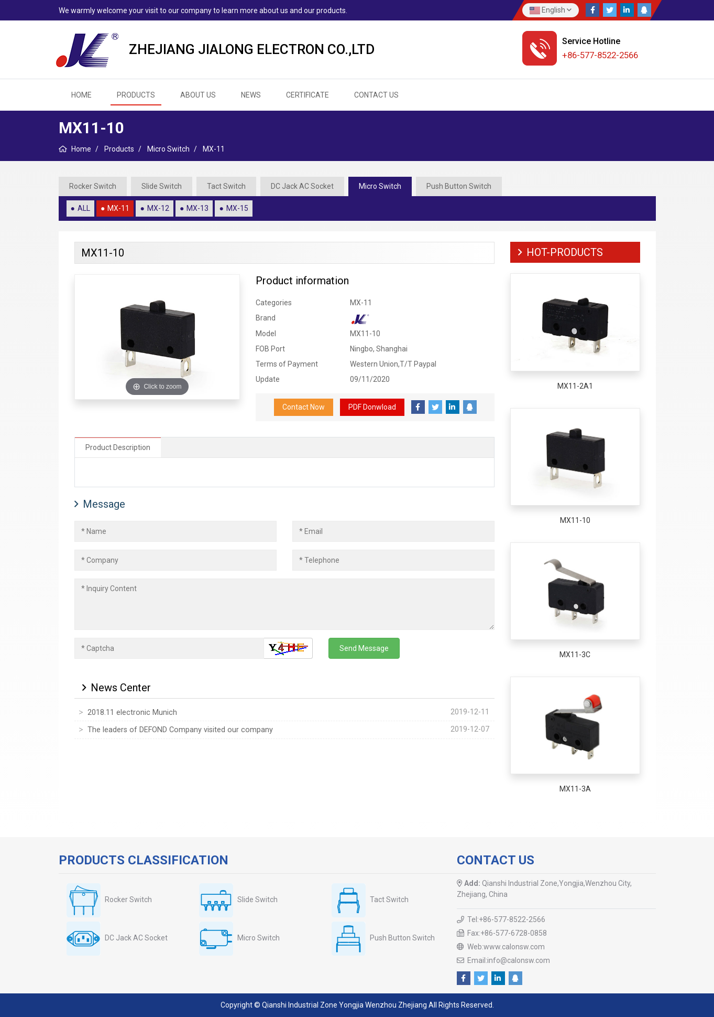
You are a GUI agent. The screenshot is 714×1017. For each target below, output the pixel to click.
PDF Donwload (372, 407)
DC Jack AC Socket (302, 186)
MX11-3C (574, 654)
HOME (81, 95)
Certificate (307, 95)
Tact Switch (226, 186)
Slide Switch (161, 186)
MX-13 (197, 208)
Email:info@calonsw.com (508, 960)
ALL (84, 208)
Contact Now (303, 407)
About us (198, 95)
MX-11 (118, 208)
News (251, 95)
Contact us (376, 95)
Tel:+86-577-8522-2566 (506, 919)
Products (136, 95)
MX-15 (237, 208)
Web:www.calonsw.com (506, 947)
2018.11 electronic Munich (132, 712)
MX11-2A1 (575, 386)
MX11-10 (575, 520)
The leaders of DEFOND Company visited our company (180, 729)
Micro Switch (380, 186)
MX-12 (158, 208)
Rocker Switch (92, 186)
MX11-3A (575, 789)
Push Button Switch (458, 186)
